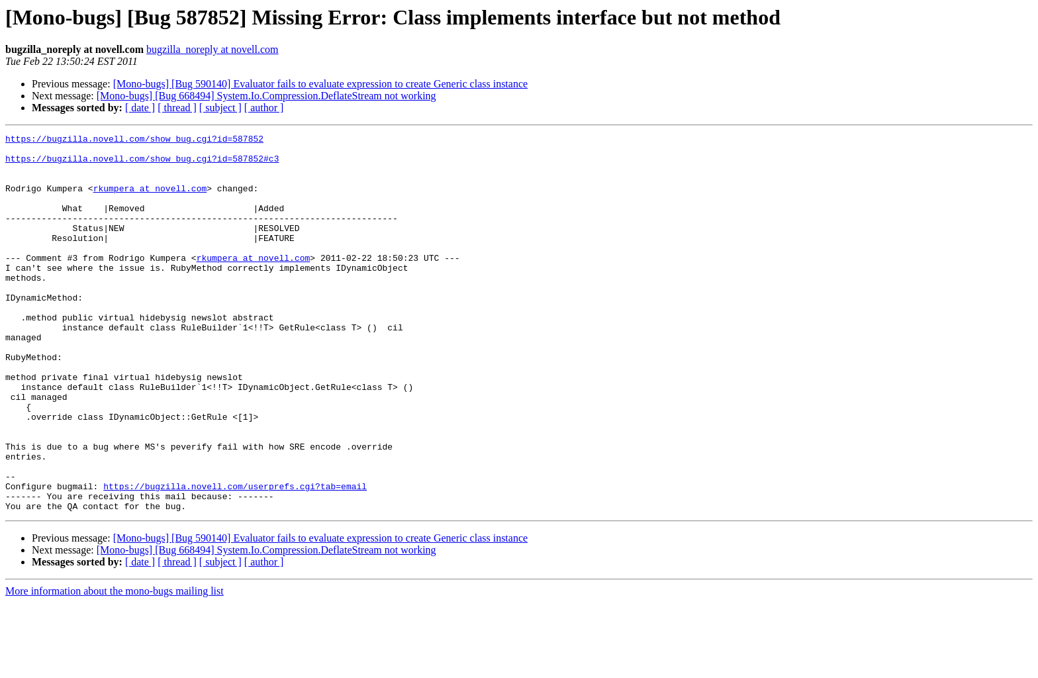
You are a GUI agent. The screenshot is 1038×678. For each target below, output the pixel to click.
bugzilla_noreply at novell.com (212, 49)
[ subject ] (220, 107)
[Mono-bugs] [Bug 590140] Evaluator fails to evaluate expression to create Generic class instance (320, 83)
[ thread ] (177, 107)
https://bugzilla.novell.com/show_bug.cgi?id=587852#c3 (142, 164)
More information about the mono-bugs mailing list (114, 666)
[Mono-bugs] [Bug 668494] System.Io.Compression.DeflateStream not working (266, 95)
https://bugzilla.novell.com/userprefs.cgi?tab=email (235, 557)
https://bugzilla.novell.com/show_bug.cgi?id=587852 (134, 140)
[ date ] (140, 107)
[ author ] (264, 107)
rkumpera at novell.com (150, 200)
